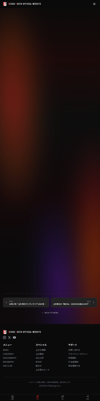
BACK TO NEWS (50, 312)
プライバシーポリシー (78, 353)
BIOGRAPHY (8, 361)
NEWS (6, 349)
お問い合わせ (74, 349)
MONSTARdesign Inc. (51, 385)
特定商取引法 (74, 365)
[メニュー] (94, 4)
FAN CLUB (7, 365)
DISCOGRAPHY (9, 357)
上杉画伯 (40, 353)
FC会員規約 (73, 361)
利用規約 (72, 357)
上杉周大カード (43, 369)
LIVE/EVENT (8, 353)
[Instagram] (4, 337)
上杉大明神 (41, 349)
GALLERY (40, 357)
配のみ (39, 365)
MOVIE (39, 361)
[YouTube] (14, 337)
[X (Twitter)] (9, 337)
